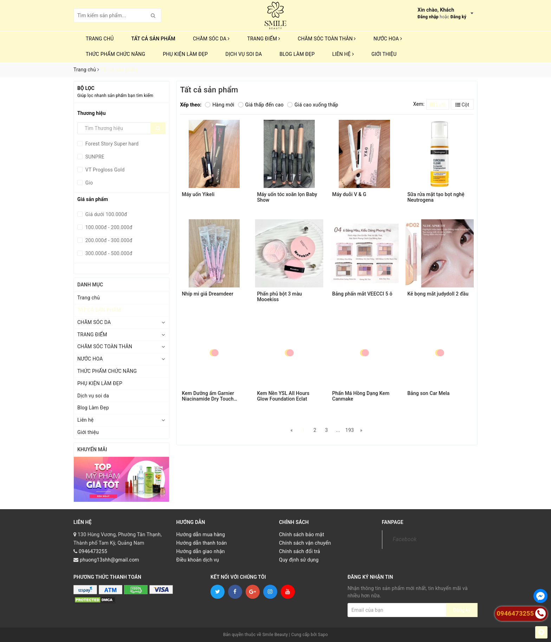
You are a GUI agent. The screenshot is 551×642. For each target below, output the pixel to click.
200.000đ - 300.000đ (108, 240)
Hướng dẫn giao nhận (200, 551)
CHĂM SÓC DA (211, 38)
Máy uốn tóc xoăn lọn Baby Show (287, 197)
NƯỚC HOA (388, 38)
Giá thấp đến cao (261, 105)
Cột (462, 105)
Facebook (405, 539)
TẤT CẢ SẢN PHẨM (153, 38)
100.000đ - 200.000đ (108, 227)
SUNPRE (94, 157)
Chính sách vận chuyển (305, 543)
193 (349, 430)
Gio (88, 183)
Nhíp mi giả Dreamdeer (207, 294)
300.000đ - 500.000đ (108, 253)
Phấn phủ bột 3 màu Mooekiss (279, 296)
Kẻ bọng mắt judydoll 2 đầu (437, 294)
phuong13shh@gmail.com (109, 560)
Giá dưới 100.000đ (105, 214)
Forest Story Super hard (111, 144)
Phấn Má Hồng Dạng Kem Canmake (360, 396)
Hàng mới (219, 105)
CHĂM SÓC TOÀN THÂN (327, 38)
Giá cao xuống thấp (312, 105)
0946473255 (93, 551)
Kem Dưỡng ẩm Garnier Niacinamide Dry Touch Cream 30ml (208, 396)
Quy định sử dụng (299, 560)
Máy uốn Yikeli (198, 194)
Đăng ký (458, 16)
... (338, 430)
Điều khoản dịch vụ (197, 560)
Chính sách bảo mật (301, 534)
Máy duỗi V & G (349, 194)
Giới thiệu (384, 54)
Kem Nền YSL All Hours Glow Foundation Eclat (283, 396)
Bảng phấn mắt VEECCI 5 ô (362, 294)
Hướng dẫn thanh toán (201, 543)
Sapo (323, 634)
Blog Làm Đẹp (297, 54)
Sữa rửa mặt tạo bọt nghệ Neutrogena (435, 197)
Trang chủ (100, 38)
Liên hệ (343, 54)
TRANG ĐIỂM (263, 38)
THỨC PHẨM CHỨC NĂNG (115, 54)
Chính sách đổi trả (299, 551)
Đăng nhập (428, 16)
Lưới (438, 105)
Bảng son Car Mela (428, 393)
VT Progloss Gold (104, 170)
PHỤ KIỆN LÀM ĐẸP (185, 54)
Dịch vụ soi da (243, 54)
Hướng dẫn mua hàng (200, 534)
